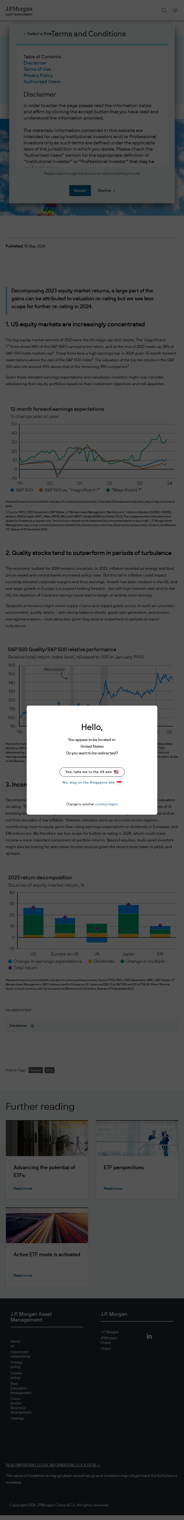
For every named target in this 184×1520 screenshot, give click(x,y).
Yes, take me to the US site (92, 772)
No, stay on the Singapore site (92, 783)
